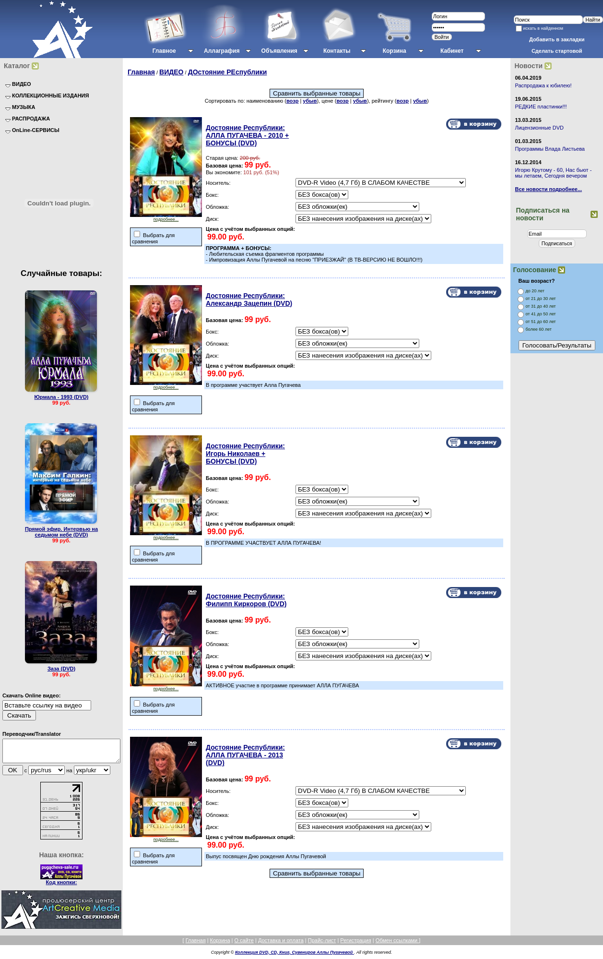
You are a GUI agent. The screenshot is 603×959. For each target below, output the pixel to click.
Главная (141, 72)
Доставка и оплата (281, 944)
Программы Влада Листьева (550, 149)
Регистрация (355, 944)
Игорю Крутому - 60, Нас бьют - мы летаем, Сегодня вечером (553, 173)
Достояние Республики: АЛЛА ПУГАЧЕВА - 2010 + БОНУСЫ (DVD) (247, 135)
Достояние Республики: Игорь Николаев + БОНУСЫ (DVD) (245, 453)
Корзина (220, 944)
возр (292, 101)
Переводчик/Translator (31, 734)
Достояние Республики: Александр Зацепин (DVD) (249, 299)
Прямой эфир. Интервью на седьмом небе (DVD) (61, 532)
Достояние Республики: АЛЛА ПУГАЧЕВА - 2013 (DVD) (245, 755)
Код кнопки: (61, 886)
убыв (310, 101)
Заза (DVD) (61, 668)
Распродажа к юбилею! (543, 85)
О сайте (243, 944)
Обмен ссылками (397, 944)
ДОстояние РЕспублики (227, 72)
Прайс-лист (322, 944)
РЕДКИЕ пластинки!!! (541, 106)
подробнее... (166, 217)
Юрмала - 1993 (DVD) (62, 397)
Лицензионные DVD (539, 128)
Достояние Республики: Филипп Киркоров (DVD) (246, 600)
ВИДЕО (171, 72)
